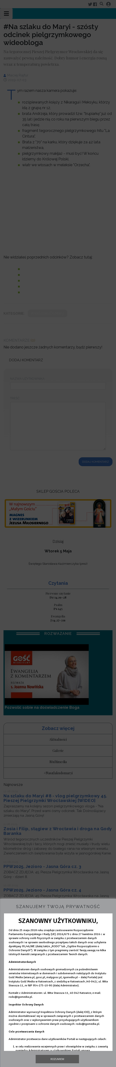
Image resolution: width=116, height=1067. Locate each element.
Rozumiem (57, 1059)
